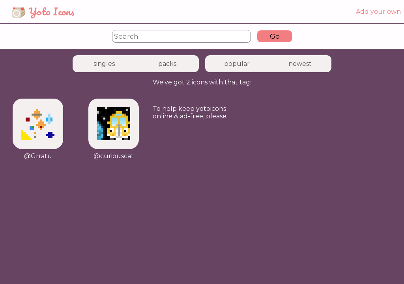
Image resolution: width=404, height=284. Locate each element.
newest (300, 63)
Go (275, 36)
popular (237, 63)
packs (167, 63)
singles (104, 63)
